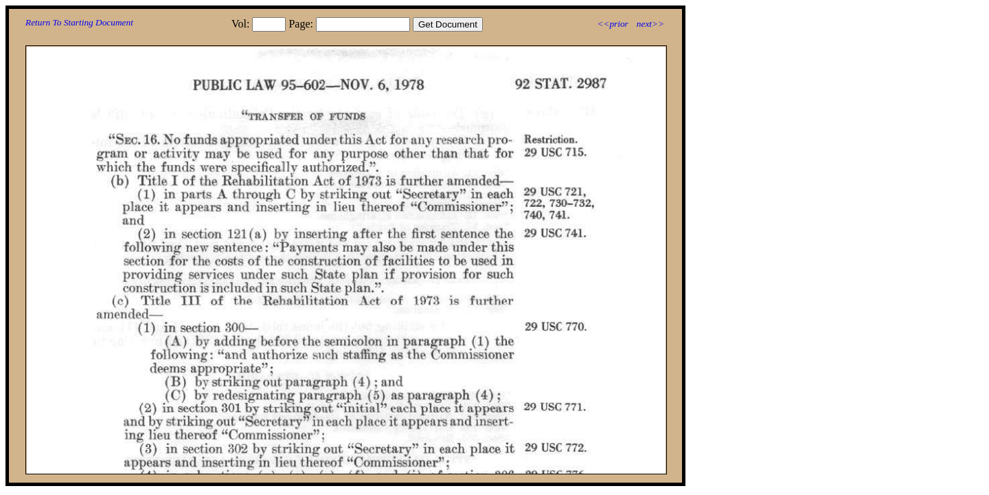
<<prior (612, 24)
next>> (650, 24)
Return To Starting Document (79, 22)
